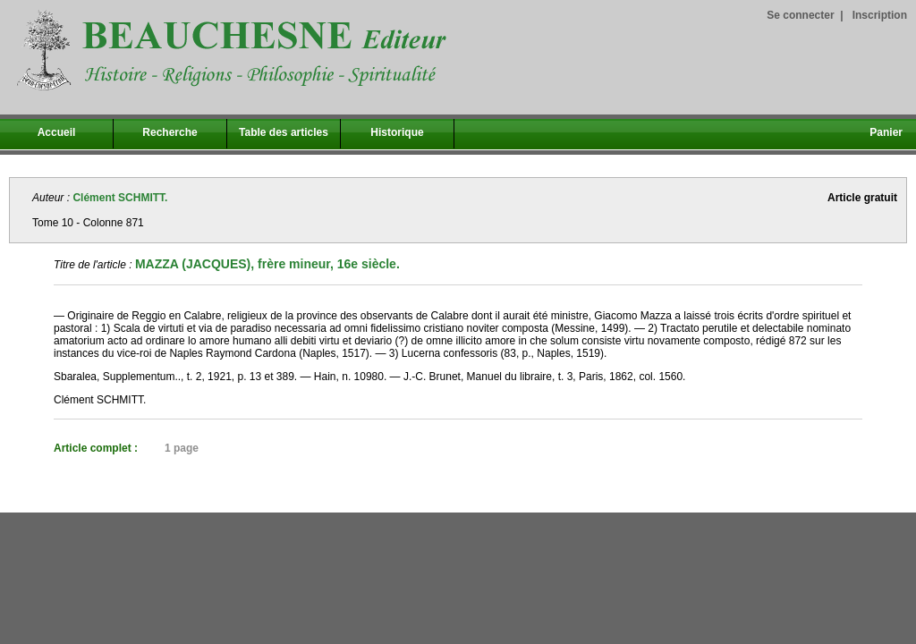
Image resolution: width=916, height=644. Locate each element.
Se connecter (800, 15)
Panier (886, 132)
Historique (396, 132)
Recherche (169, 132)
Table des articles (283, 132)
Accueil (57, 132)
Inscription (879, 15)
